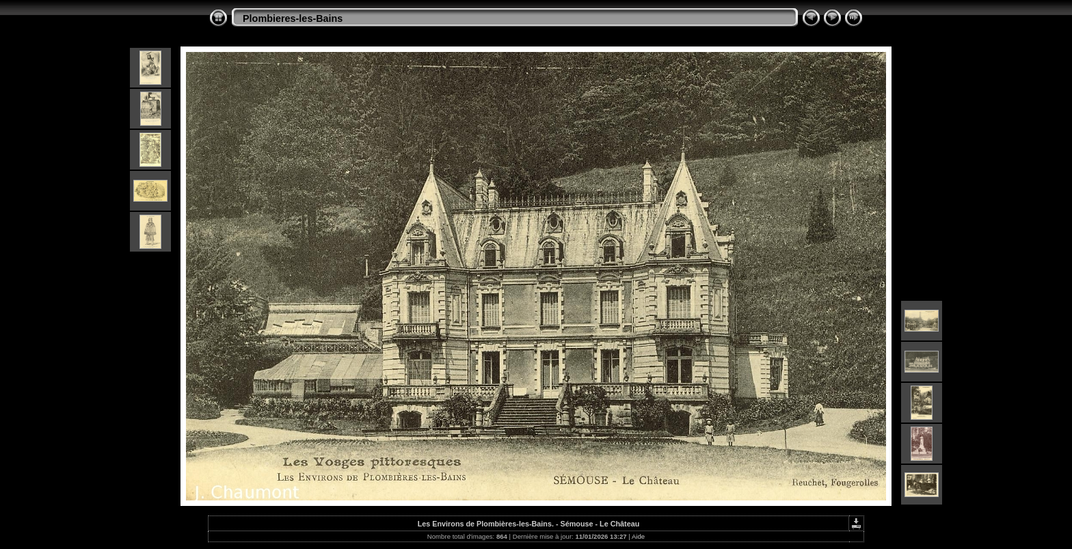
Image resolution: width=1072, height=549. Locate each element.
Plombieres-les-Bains (293, 18)
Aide (638, 536)
